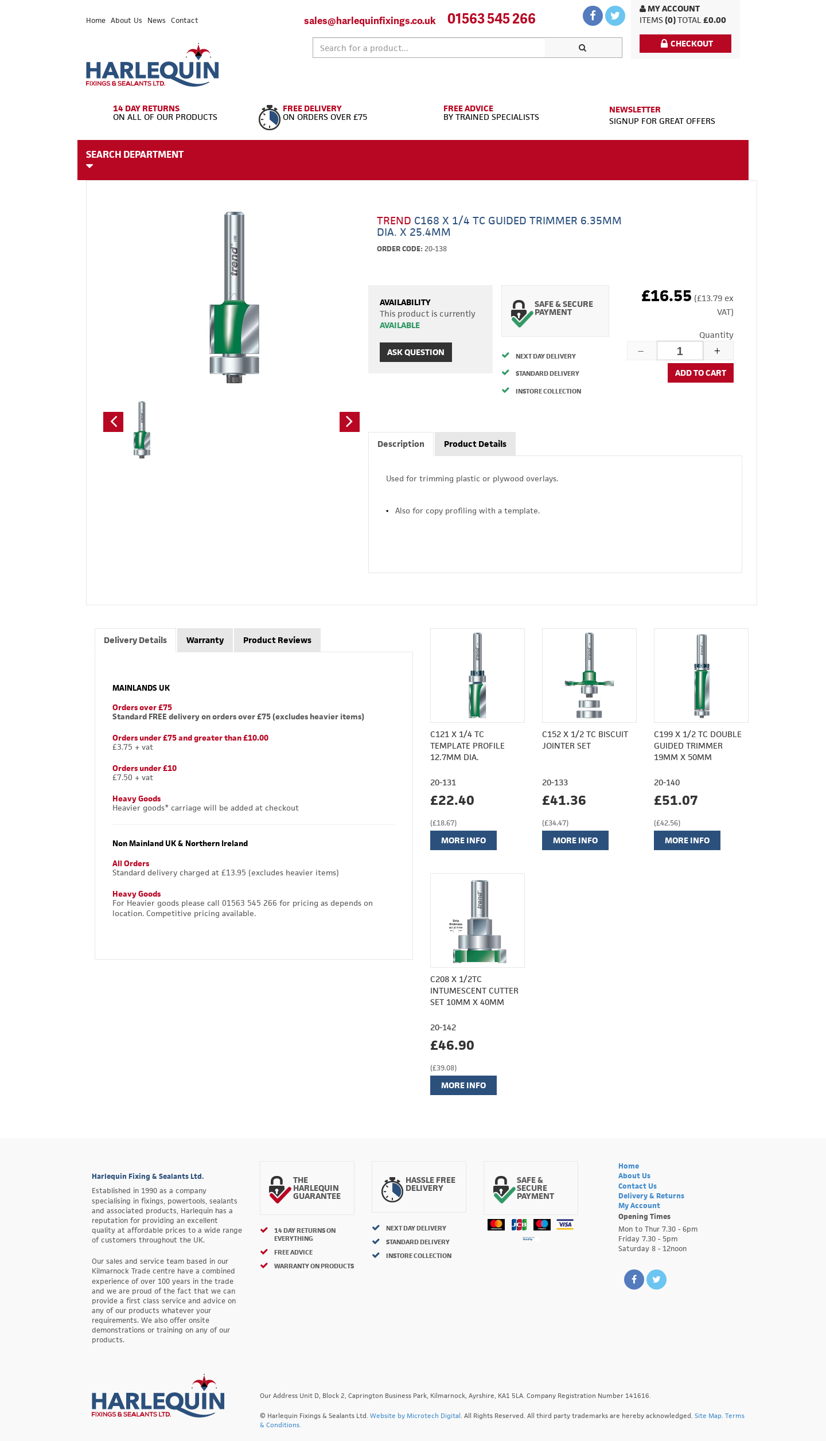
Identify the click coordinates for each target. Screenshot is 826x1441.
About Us (126, 20)
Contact (184, 20)
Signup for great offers (662, 115)
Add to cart (700, 372)
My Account (670, 8)
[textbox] (429, 47)
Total (689, 19)
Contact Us (637, 1186)
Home (96, 20)
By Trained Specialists (495, 113)
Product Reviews (277, 639)
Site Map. (709, 1415)
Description (400, 443)
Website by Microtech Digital (415, 1415)
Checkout (687, 43)
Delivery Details (135, 639)
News (156, 20)
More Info (463, 840)
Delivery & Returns (651, 1196)
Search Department (135, 159)
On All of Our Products (168, 113)
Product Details (475, 443)
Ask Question (416, 351)
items (651, 19)
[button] (113, 422)
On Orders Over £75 (331, 113)
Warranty (205, 639)
